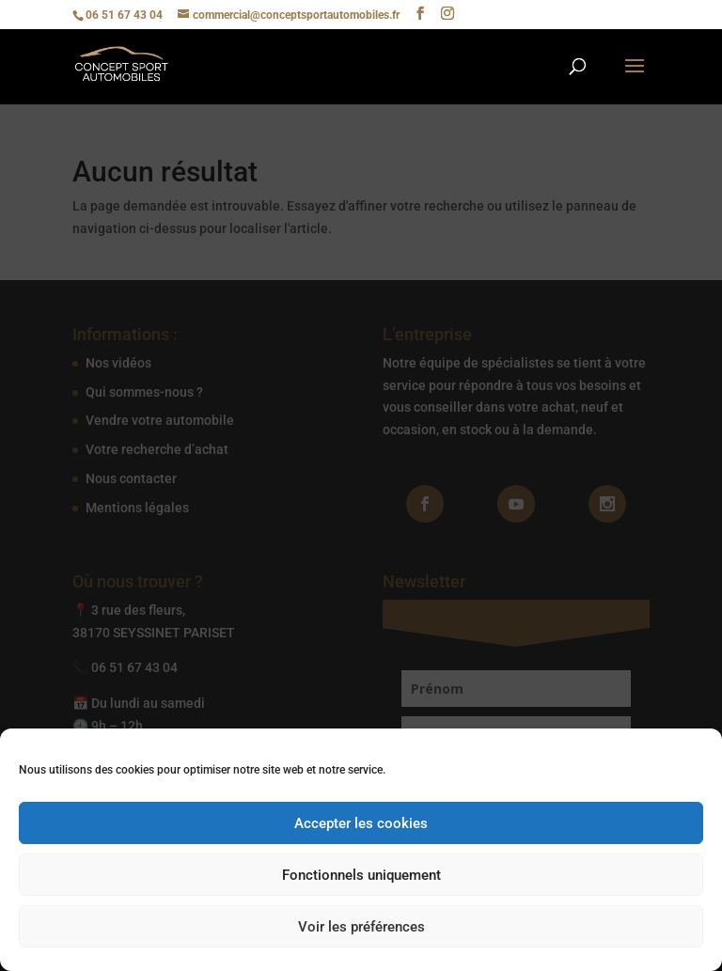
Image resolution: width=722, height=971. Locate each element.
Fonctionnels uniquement (361, 875)
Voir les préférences (361, 926)
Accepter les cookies (361, 823)
